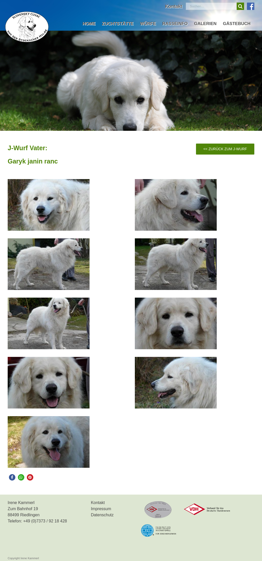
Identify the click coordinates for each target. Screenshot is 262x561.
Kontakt (98, 502)
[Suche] (240, 6)
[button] (12, 477)
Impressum (101, 509)
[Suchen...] (211, 6)
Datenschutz (102, 515)
